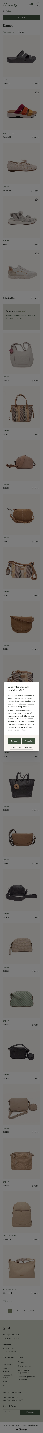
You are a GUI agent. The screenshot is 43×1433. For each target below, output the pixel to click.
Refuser (14, 741)
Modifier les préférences (21, 747)
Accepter (28, 741)
